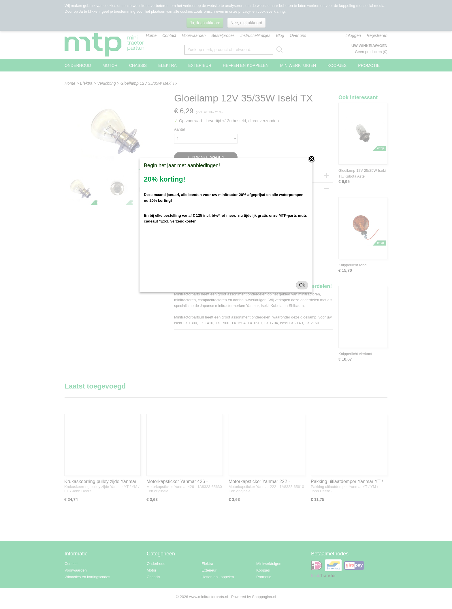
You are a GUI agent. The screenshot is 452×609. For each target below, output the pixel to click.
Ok (302, 284)
